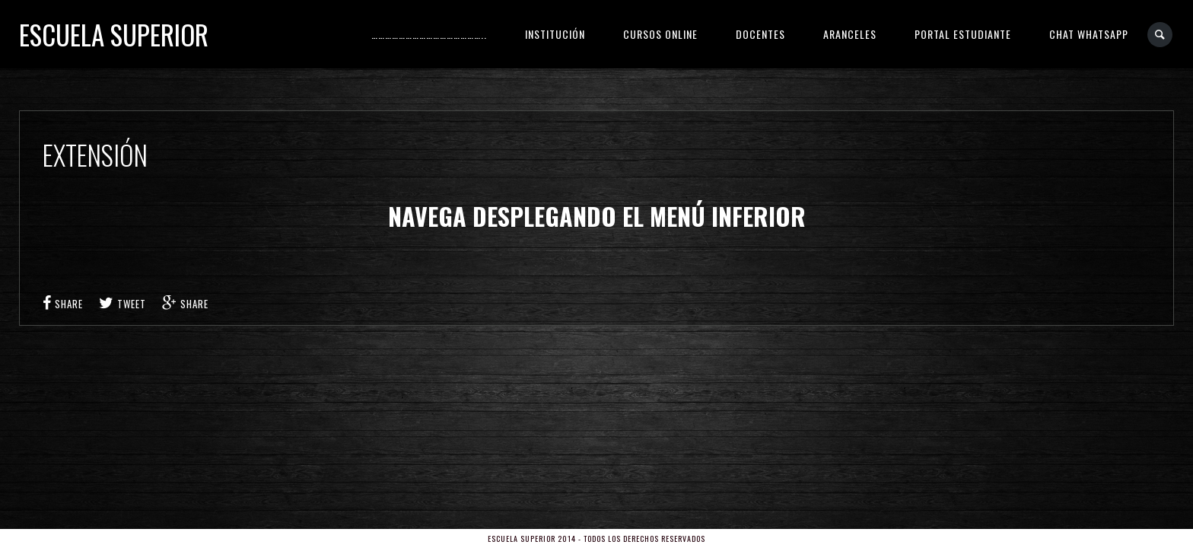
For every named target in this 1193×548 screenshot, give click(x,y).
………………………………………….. (429, 34)
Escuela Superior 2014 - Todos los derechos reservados (596, 538)
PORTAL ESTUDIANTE (963, 34)
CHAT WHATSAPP (1088, 34)
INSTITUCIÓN (555, 34)
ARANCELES (849, 34)
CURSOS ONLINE (660, 34)
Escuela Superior (113, 34)
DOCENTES (760, 34)
